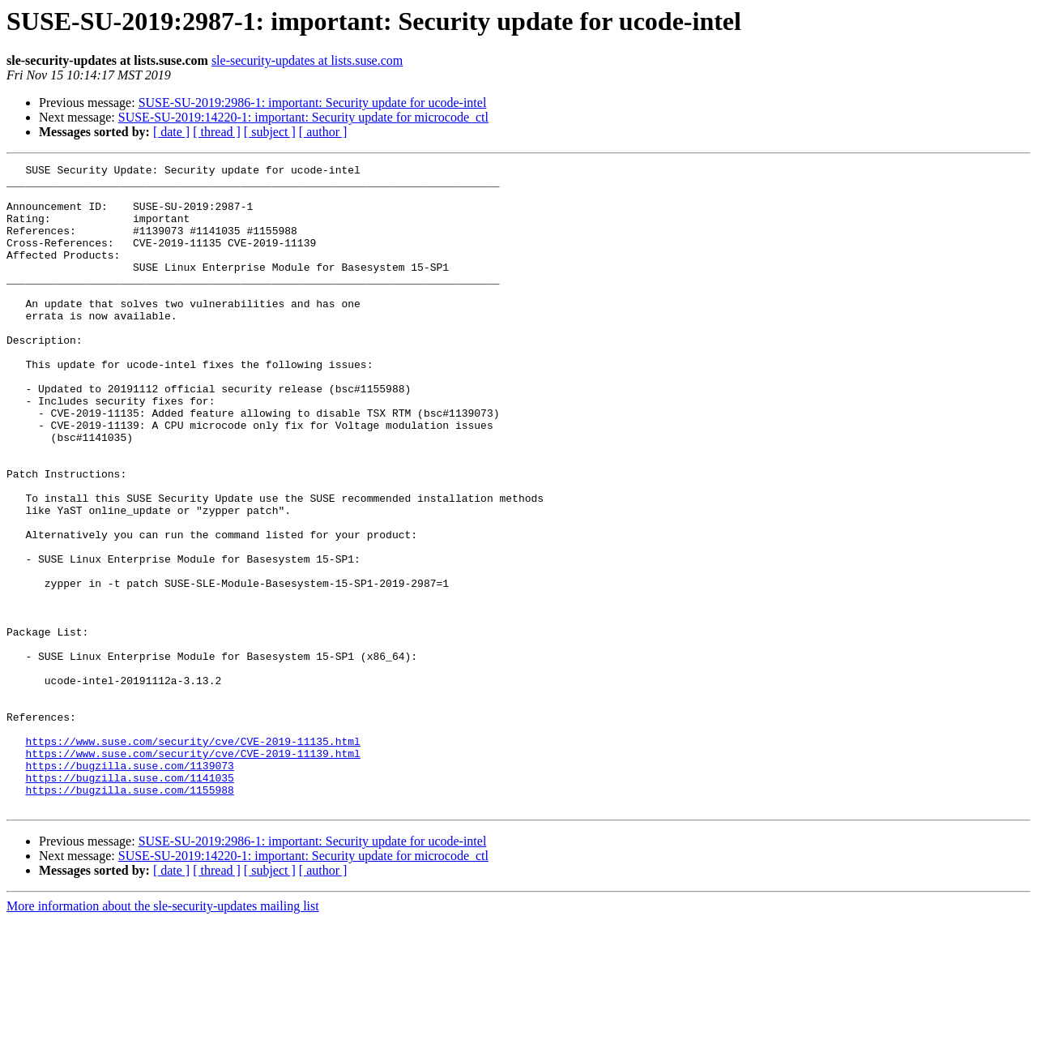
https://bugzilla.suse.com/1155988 (129, 916)
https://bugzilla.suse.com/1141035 (129, 901)
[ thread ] (217, 132)
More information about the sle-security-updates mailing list (162, 1035)
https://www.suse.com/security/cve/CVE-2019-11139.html (192, 872)
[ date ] (171, 132)
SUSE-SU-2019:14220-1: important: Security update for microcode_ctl (303, 117)
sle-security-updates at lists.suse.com (307, 60)
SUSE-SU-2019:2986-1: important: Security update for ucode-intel (313, 102)
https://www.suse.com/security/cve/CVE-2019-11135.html (192, 857)
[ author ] (323, 132)
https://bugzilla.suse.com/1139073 (129, 887)
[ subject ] (270, 132)
